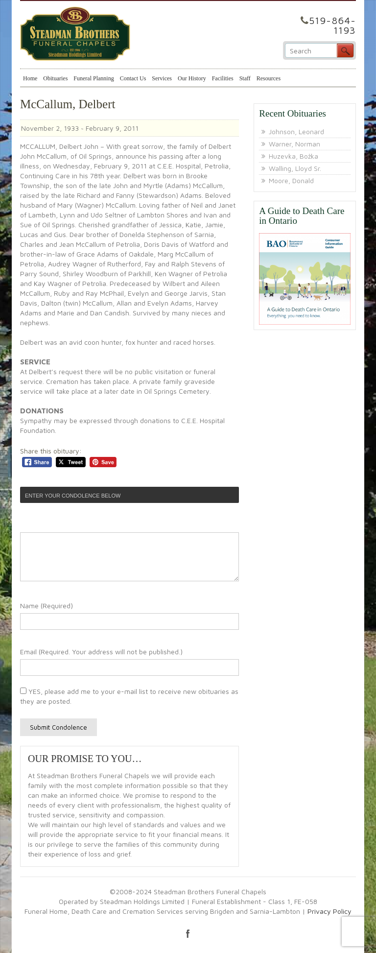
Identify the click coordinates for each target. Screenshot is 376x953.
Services (162, 78)
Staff (245, 78)
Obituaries (55, 78)
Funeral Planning (93, 78)
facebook (188, 933)
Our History (192, 78)
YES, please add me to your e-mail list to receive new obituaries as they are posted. (129, 696)
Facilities (223, 78)
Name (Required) (46, 605)
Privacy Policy (329, 911)
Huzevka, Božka (293, 156)
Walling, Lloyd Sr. (295, 168)
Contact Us (133, 78)
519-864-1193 (332, 25)
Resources (269, 78)
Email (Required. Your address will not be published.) (101, 651)
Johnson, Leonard (296, 131)
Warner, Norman (294, 144)
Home (30, 78)
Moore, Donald (291, 180)
